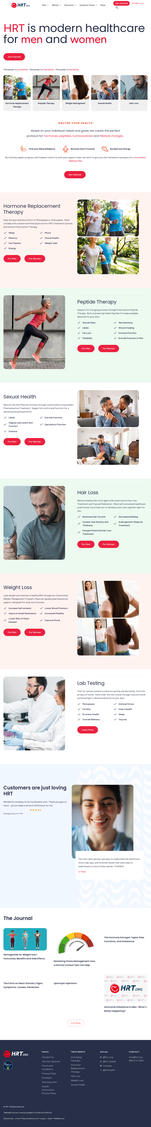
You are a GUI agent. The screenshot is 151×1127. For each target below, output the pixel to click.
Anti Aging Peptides (76, 1059)
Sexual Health (78, 1084)
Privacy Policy (49, 1073)
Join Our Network (51, 1061)
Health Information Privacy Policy (49, 1090)
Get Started (121, 3)
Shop (102, 5)
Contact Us (48, 1057)
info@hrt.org (138, 3)
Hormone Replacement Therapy (78, 1068)
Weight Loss (77, 1080)
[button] (45, 5)
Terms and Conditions (47, 1067)
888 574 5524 (136, 1060)
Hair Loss (75, 1076)
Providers (47, 1077)
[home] (20, 5)
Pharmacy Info (49, 1082)
